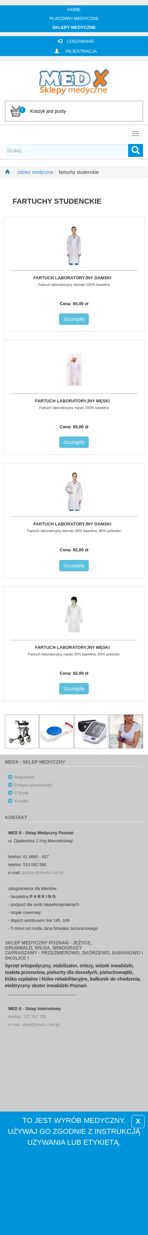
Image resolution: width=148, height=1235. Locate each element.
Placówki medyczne (74, 18)
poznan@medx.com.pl (43, 872)
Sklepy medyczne (74, 27)
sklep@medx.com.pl (41, 1024)
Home (74, 9)
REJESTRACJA (74, 51)
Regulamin (21, 777)
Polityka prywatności (30, 785)
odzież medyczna (35, 172)
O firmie (18, 793)
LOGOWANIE (74, 41)
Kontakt (18, 801)
